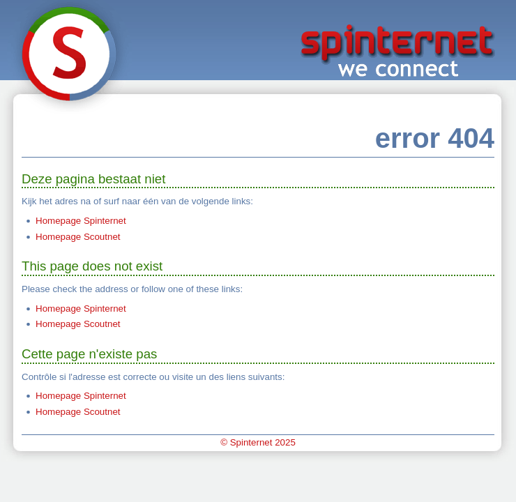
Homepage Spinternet (81, 220)
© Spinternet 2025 (258, 442)
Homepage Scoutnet (78, 236)
